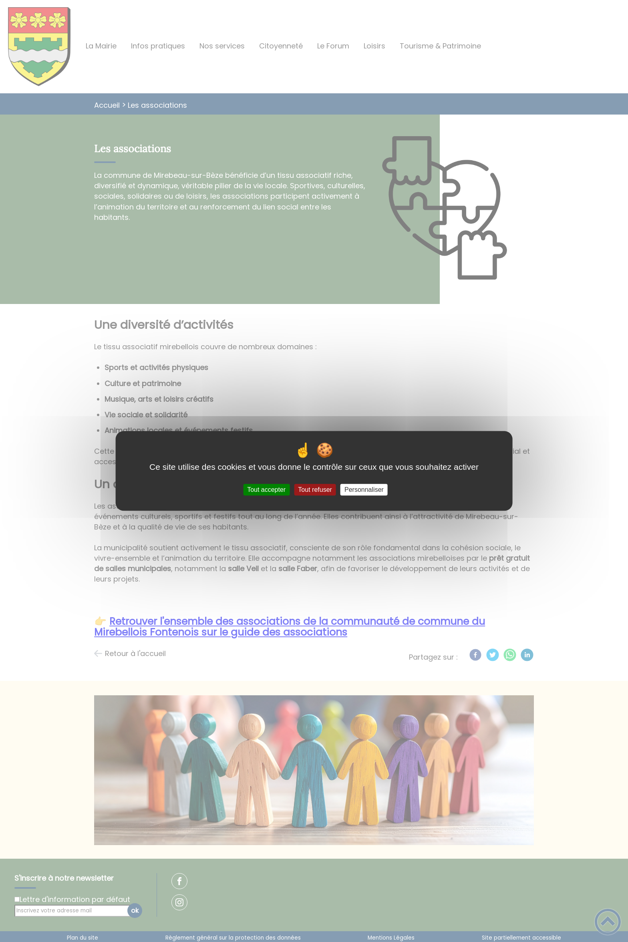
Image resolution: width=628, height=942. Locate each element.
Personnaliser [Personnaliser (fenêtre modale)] (364, 489)
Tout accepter (266, 489)
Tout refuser (315, 489)
